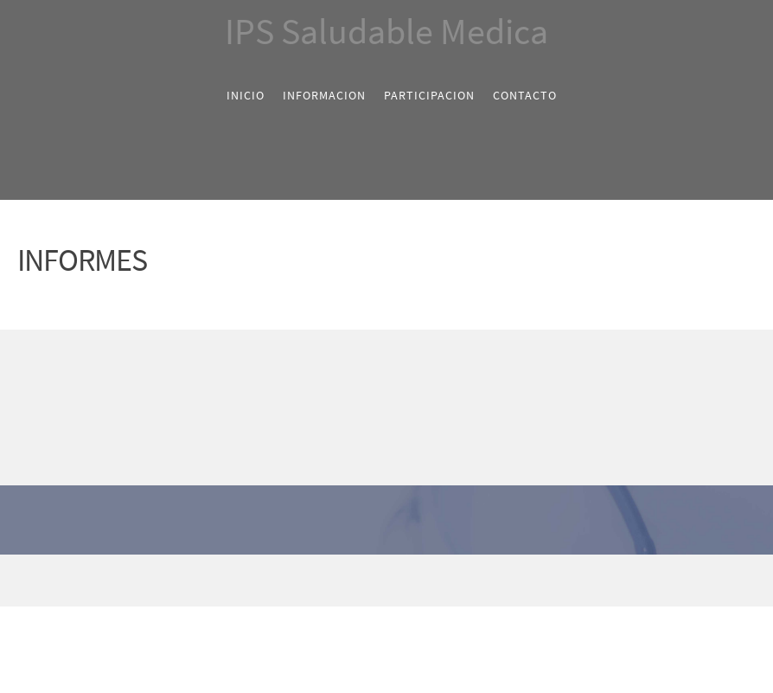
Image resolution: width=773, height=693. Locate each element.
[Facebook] (348, 581)
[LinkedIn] (399, 581)
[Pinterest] (425, 581)
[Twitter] (373, 581)
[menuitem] (245, 95)
